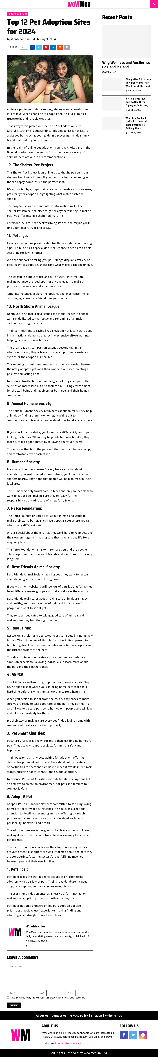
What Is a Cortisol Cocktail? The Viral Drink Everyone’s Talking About (136, 123)
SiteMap (96, 1015)
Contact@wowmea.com (69, 1043)
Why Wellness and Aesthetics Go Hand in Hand (126, 64)
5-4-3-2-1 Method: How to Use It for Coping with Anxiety (136, 102)
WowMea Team (21, 39)
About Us (42, 1015)
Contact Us (58, 1015)
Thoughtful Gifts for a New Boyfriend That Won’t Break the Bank (138, 82)
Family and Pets (17, 14)
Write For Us (113, 1015)
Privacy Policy (78, 1015)
